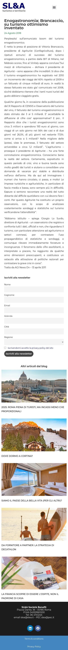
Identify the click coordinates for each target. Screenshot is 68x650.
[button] (54, 7)
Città (6, 326)
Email (7, 305)
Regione (8, 337)
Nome (7, 284)
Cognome (9, 295)
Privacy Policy (34, 646)
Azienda (8, 316)
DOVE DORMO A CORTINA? (17, 456)
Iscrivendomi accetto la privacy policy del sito (30, 348)
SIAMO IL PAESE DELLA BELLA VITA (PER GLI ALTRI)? (31, 500)
